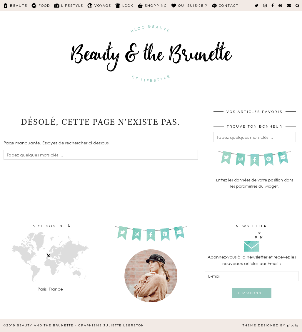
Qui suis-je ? (193, 6)
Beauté (18, 6)
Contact (228, 6)
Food (44, 6)
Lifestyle (72, 6)
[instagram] (265, 5)
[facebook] (272, 5)
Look (128, 6)
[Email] (289, 5)
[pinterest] (280, 5)
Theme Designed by (270, 325)
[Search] (298, 5)
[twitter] (257, 5)
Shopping (156, 6)
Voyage (102, 6)
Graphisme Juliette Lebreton (111, 325)
